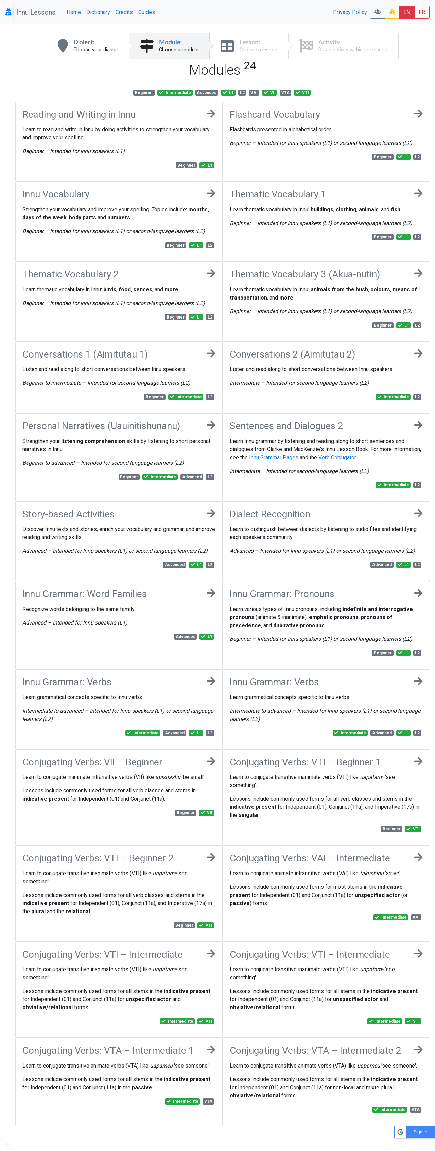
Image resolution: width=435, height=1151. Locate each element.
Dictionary (98, 12)
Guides (146, 12)
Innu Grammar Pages (273, 457)
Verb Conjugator (337, 457)
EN (406, 12)
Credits (124, 12)
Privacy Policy (350, 12)
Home (74, 12)
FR (422, 12)
